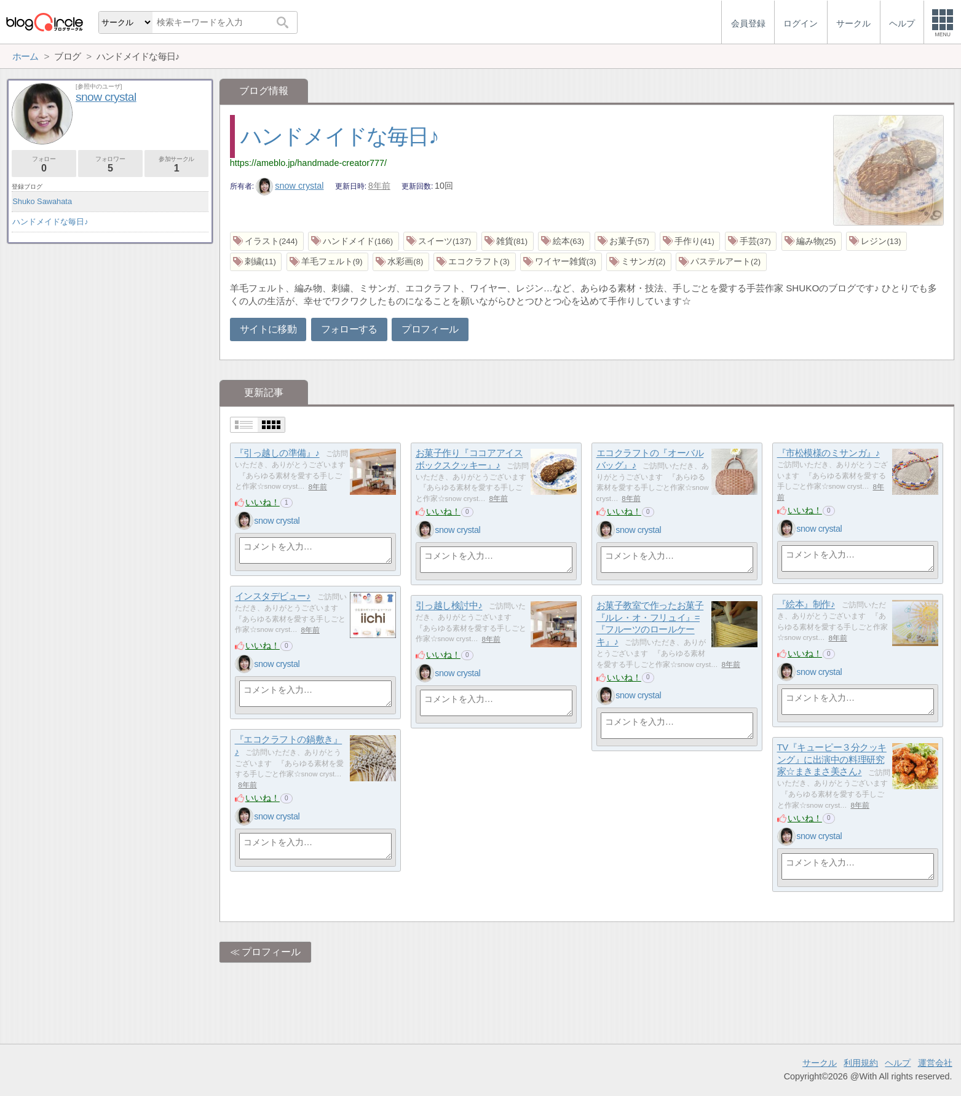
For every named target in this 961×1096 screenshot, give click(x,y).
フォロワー (110, 164)
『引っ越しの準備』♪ (277, 453)
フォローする (349, 329)
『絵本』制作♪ (806, 604)
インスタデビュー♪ (272, 596)
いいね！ (262, 502)
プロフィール (429, 329)
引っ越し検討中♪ (449, 606)
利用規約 (861, 1063)
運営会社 (935, 1063)
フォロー (44, 164)
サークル (819, 1063)
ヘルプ (898, 1063)
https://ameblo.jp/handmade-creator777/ (308, 163)
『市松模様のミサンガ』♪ (828, 453)
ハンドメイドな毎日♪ (339, 136)
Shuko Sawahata (42, 201)
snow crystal (290, 186)
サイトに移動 (268, 329)
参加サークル (176, 164)
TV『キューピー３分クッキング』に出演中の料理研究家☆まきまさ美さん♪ (832, 760)
